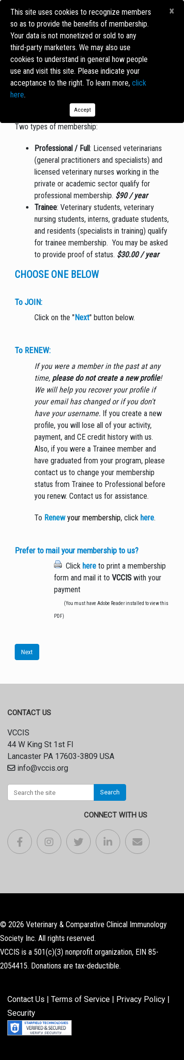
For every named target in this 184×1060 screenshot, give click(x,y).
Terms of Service (80, 999)
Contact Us (26, 999)
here (147, 517)
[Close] (171, 11)
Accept (82, 109)
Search (110, 792)
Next (27, 652)
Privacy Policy (140, 999)
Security (21, 1013)
